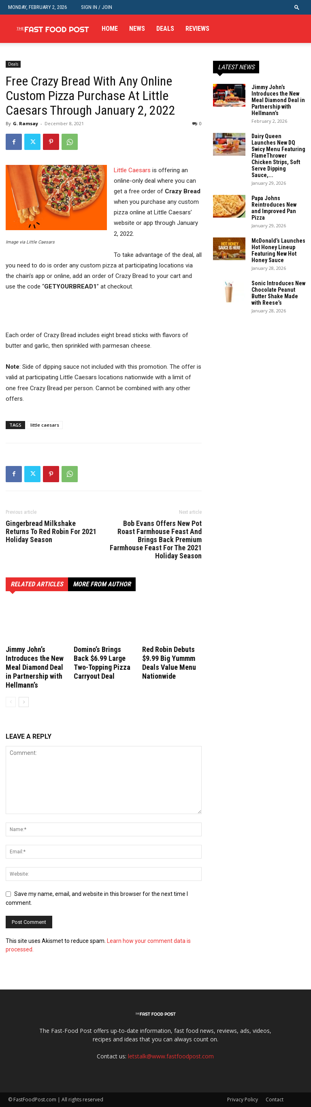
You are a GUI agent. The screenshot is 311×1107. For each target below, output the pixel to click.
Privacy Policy (242, 1099)
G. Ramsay (25, 123)
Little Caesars (132, 170)
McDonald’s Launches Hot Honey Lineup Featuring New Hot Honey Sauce (278, 250)
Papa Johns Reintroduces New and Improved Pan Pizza (273, 208)
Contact (274, 1099)
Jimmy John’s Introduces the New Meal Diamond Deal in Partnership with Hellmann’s (35, 667)
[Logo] (52, 29)
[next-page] (24, 702)
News (137, 28)
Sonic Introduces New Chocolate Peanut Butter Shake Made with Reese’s (278, 293)
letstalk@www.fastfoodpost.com (171, 1056)
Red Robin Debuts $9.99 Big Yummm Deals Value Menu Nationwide (169, 662)
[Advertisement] (100, 314)
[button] (297, 7)
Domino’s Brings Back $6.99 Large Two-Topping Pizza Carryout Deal (102, 662)
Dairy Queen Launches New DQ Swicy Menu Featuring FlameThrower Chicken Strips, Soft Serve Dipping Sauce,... (278, 155)
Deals (165, 28)
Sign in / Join (96, 7)
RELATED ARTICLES (37, 584)
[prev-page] (11, 702)
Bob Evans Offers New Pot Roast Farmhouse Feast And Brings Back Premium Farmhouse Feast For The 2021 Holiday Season (156, 539)
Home (110, 28)
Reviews (197, 28)
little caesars (44, 425)
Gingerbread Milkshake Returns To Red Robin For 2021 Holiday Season (51, 531)
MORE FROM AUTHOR (102, 584)
